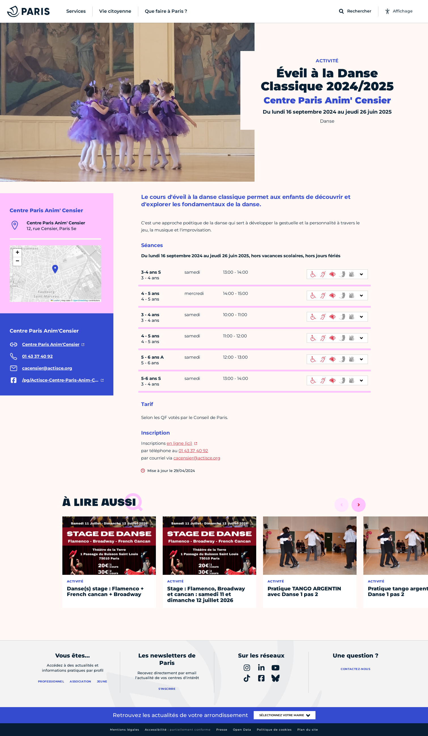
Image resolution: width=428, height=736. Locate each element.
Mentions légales (124, 729)
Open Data (242, 729)
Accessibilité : (178, 729)
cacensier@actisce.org (196, 458)
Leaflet (55, 300)
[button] (55, 269)
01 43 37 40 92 (193, 450)
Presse (221, 729)
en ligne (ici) (179, 443)
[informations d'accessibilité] (337, 274)
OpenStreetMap (80, 300)
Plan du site (307, 729)
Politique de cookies (274, 729)
